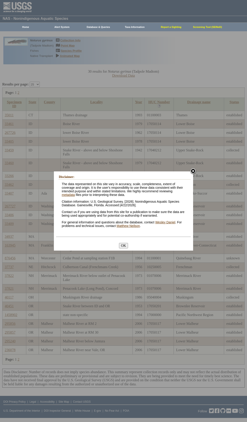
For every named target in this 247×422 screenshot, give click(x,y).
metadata (68, 195)
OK (123, 245)
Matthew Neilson (128, 226)
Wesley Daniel (165, 222)
